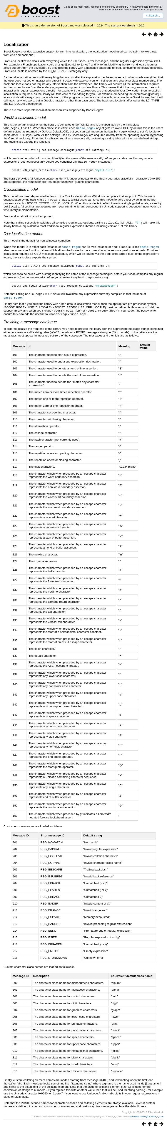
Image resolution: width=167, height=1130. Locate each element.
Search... (153, 15)
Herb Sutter (105, 9)
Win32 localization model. (25, 118)
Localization (16, 44)
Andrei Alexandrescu (127, 9)
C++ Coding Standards (151, 9)
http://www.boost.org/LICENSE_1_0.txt (146, 1116)
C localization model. (21, 190)
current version (122, 25)
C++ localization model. (23, 234)
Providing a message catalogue (30, 322)
